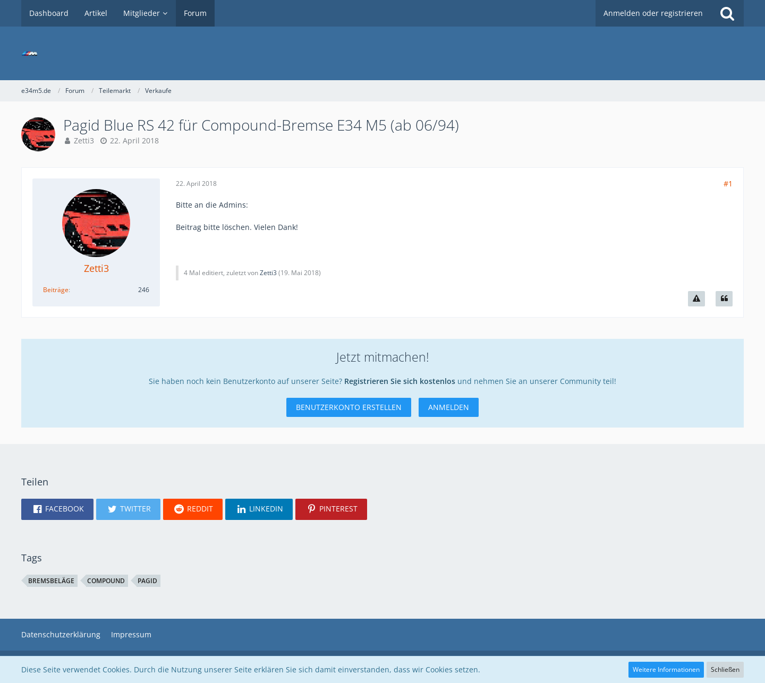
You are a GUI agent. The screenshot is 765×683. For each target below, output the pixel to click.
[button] (57, 509)
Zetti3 (84, 140)
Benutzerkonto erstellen (349, 407)
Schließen (725, 669)
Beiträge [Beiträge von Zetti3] (56, 289)
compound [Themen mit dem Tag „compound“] (106, 580)
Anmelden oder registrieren (653, 13)
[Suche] (727, 13)
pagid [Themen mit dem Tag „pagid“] (147, 580)
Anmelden (448, 407)
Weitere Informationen (666, 669)
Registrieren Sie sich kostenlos (399, 381)
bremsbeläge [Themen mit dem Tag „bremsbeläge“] (51, 580)
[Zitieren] (724, 299)
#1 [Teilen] (728, 183)
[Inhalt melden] (696, 299)
